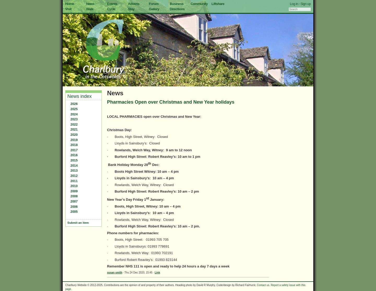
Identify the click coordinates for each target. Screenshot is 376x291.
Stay (131, 9)
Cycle (111, 9)
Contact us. (263, 285)
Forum (153, 4)
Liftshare (218, 4)
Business (177, 4)
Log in (294, 4)
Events (112, 4)
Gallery (154, 9)
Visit (68, 9)
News (90, 4)
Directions (177, 9)
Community (199, 4)
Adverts (133, 4)
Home (69, 4)
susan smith (114, 272)
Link (157, 272)
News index (79, 96)
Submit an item (78, 222)
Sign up (305, 4)
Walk (89, 9)
